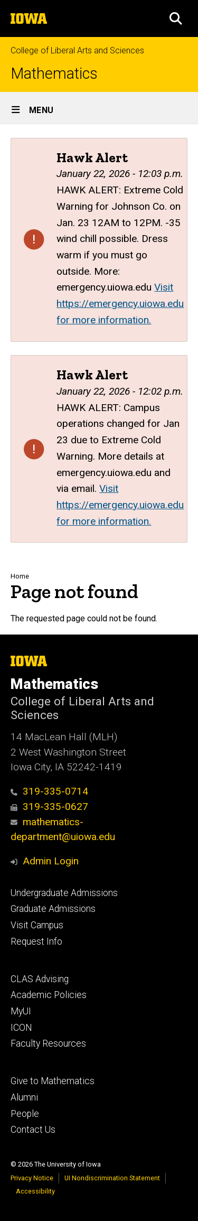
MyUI (21, 1011)
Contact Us (33, 1129)
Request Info (36, 941)
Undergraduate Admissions (64, 893)
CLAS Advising (40, 979)
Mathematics (54, 73)
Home (20, 576)
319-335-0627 (49, 806)
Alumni (24, 1097)
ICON (21, 1027)
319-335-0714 (49, 791)
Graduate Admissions (53, 908)
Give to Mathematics (53, 1081)
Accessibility (35, 1191)
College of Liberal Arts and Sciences (77, 50)
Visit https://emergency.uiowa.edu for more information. (120, 303)
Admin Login (51, 861)
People (25, 1113)
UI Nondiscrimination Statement (112, 1178)
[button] (176, 18)
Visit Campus (37, 925)
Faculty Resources (48, 1043)
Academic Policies (49, 995)
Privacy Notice (32, 1178)
